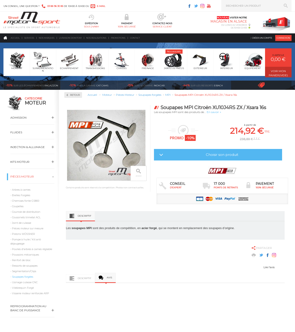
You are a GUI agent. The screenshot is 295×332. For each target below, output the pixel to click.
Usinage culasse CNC (25, 282)
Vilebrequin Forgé (23, 287)
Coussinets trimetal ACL (26, 217)
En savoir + (214, 112)
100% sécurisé (127, 26)
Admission (18, 117)
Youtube (209, 6)
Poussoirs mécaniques (25, 254)
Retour (75, 94)
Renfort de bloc (21, 260)
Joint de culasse (21, 222)
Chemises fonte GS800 (25, 200)
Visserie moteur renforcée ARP (30, 293)
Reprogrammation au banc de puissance (28, 308)
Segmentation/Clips (24, 271)
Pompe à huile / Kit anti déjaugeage (25, 241)
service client (162, 26)
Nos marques (46, 38)
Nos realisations (96, 38)
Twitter (196, 6)
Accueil (15, 38)
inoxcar (146, 85)
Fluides (16, 132)
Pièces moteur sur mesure (27, 228)
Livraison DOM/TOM (70, 38)
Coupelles (18, 206)
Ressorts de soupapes (25, 265)
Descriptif (84, 215)
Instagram (202, 6)
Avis (109, 277)
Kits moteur (20, 161)
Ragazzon (32, 85)
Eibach (202, 85)
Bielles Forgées (21, 195)
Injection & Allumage (27, 147)
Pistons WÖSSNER (23, 234)
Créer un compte (262, 38)
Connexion (283, 38)
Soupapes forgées (22, 276)
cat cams (88, 85)
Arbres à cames (21, 189)
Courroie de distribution (26, 211)
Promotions (118, 38)
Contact (135, 38)
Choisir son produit (222, 154)
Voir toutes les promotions (265, 85)
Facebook (189, 6)
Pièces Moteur (22, 176)
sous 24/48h (91, 26)
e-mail (101, 6)
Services (29, 38)
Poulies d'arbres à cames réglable (32, 249)
